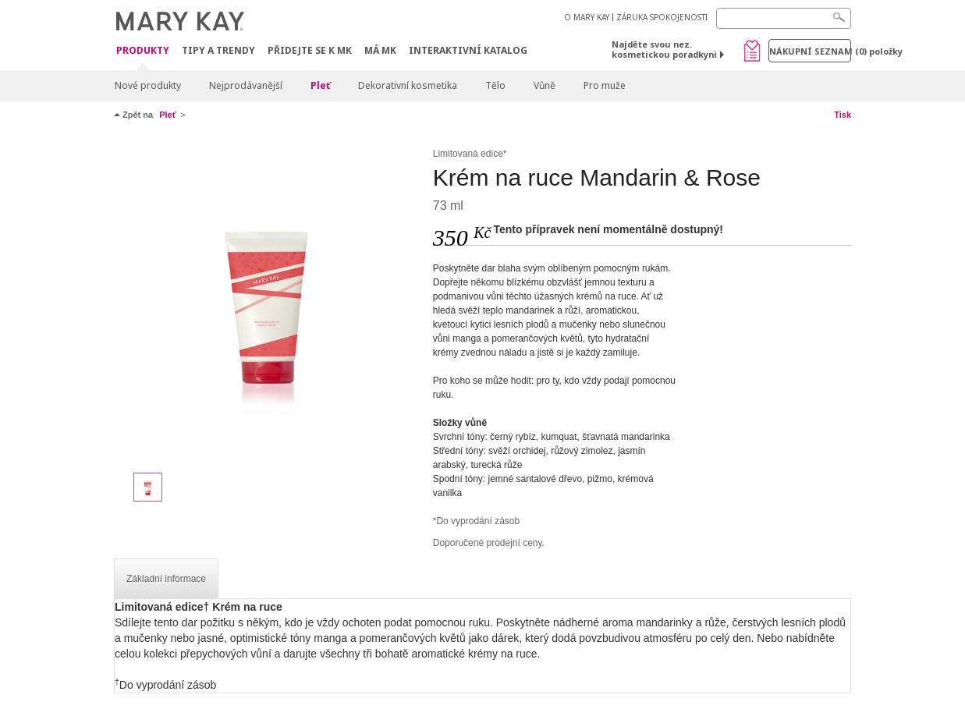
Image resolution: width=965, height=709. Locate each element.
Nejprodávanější (245, 85)
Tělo (495, 85)
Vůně (544, 85)
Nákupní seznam (810, 51)
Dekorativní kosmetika (407, 85)
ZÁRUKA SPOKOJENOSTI (662, 17)
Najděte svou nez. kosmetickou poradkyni (664, 49)
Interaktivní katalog (468, 50)
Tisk (842, 114)
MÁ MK (380, 50)
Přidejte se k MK (310, 50)
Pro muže (605, 85)
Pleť (320, 85)
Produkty (142, 51)
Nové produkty (148, 85)
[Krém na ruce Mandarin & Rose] (268, 301)
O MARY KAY (586, 17)
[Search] (783, 18)
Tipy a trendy (218, 50)
